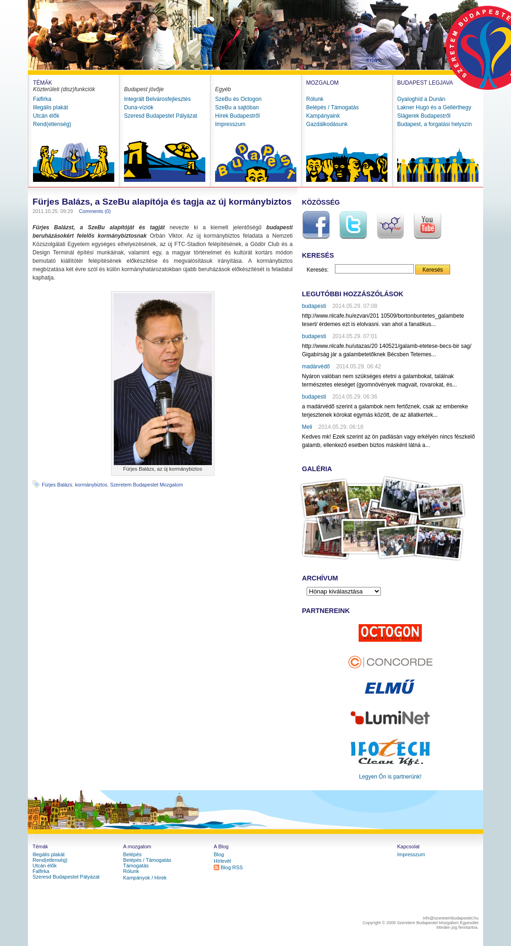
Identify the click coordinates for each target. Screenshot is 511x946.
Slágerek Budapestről (424, 116)
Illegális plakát (50, 107)
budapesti (314, 306)
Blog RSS (232, 867)
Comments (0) (95, 211)
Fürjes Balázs (57, 484)
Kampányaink (323, 116)
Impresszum (230, 124)
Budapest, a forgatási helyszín (434, 124)
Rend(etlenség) (52, 124)
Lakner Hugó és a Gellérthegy (434, 107)
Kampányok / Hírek (145, 877)
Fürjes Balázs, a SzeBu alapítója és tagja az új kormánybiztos (162, 202)
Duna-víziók (138, 107)
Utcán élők (46, 116)
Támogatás (136, 865)
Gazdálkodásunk (326, 124)
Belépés (132, 854)
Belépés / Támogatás (332, 107)
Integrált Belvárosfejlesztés (157, 99)
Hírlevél (222, 861)
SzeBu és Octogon (238, 99)
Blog (219, 854)
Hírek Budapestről (237, 116)
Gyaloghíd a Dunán (421, 99)
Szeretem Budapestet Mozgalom (146, 484)
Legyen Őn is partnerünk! (390, 776)
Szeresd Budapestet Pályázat (160, 116)
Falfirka (42, 99)
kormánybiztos (91, 484)
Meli (307, 427)
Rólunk (314, 99)
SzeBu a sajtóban (237, 107)
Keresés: (317, 269)
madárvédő (316, 366)
